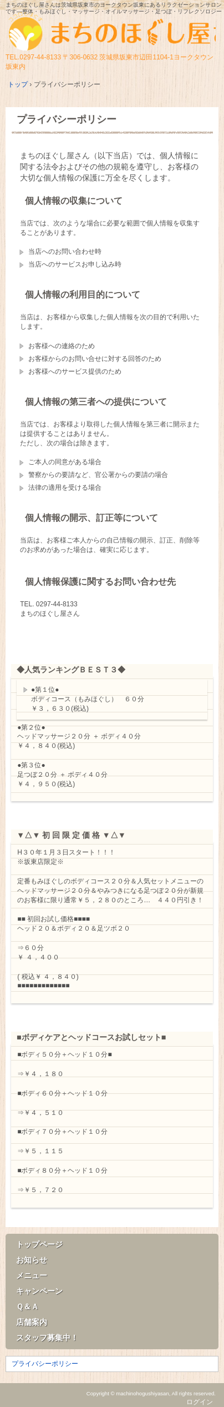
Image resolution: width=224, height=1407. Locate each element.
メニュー (31, 1275)
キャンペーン (39, 1291)
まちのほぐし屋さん (112, 32)
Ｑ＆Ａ (27, 1306)
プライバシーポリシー (66, 119)
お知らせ (31, 1259)
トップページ (39, 1244)
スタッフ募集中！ (47, 1337)
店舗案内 (31, 1322)
